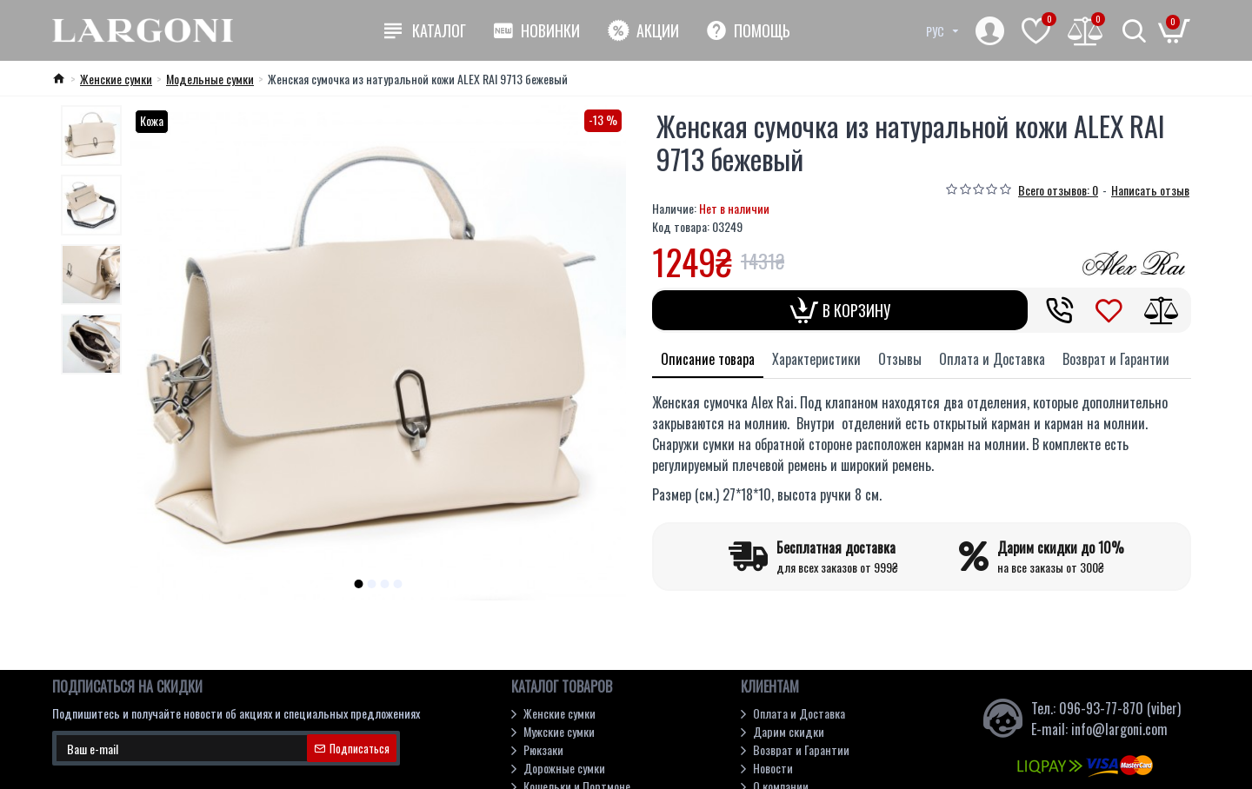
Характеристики (816, 358)
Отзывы (900, 358)
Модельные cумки (210, 79)
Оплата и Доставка (992, 358)
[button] (359, 584)
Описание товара (708, 358)
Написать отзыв (1150, 190)
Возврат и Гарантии (1115, 358)
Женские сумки (116, 79)
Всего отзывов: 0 (1058, 190)
